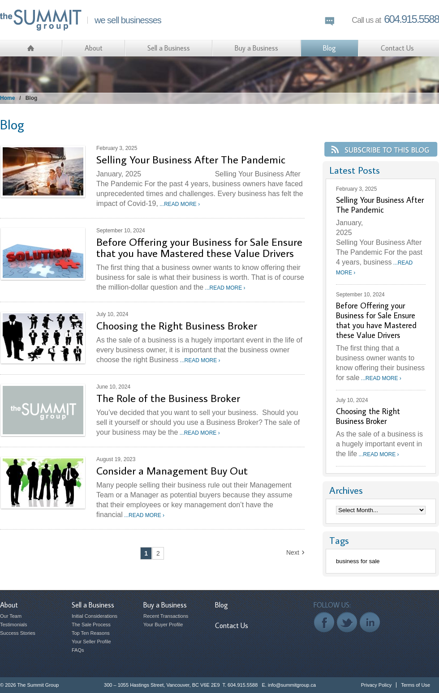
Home (7, 98)
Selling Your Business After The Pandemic (190, 159)
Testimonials (13, 624)
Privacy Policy (376, 685)
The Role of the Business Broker (168, 398)
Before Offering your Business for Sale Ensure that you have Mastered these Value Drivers (199, 247)
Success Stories (17, 633)
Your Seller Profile (91, 641)
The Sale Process (91, 624)
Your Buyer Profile (163, 624)
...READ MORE (179, 204)
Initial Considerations (94, 616)
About (94, 47)
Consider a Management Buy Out (172, 470)
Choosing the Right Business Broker (176, 325)
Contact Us (397, 47)
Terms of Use (415, 685)
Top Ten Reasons (91, 633)
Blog (329, 47)
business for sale (358, 561)
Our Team (11, 616)
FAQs (78, 650)
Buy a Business (256, 47)
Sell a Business (168, 47)
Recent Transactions (165, 616)
